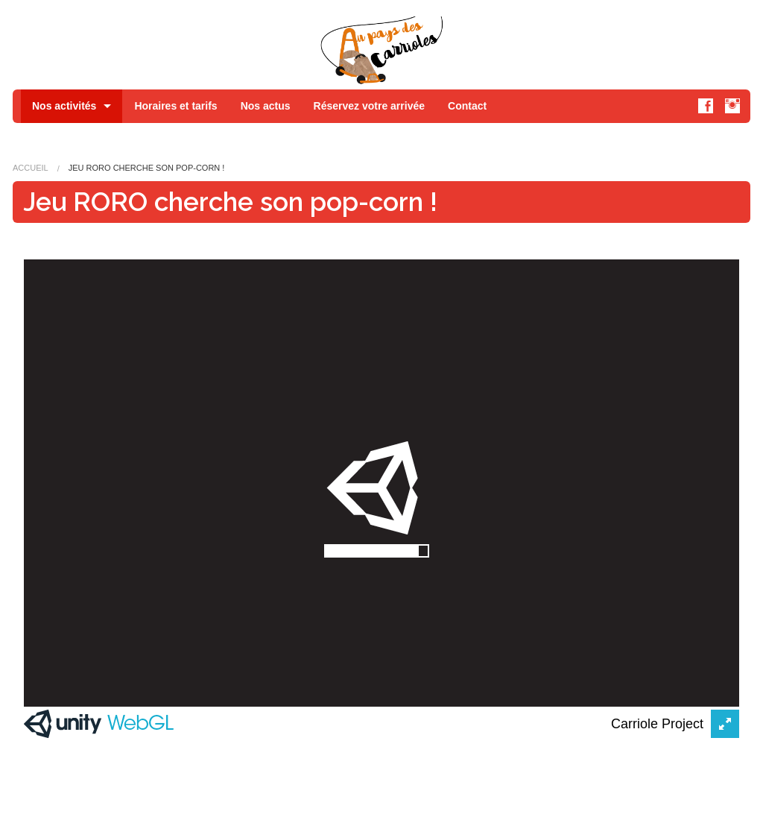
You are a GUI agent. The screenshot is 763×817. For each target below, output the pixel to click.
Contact (467, 106)
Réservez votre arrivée (369, 106)
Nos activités (64, 106)
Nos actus (266, 106)
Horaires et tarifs (175, 106)
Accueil (30, 167)
